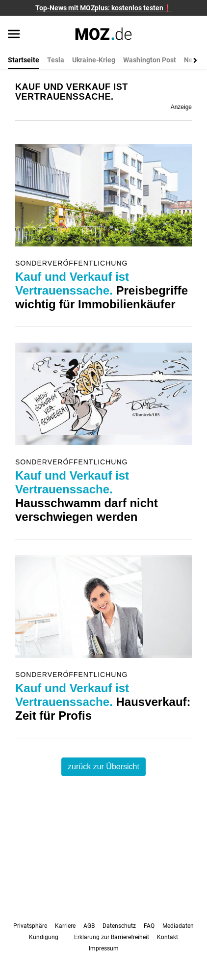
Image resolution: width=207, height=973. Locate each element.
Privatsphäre (30, 925)
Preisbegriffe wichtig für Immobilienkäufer (101, 290)
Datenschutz (119, 925)
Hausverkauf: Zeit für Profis (103, 701)
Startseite (23, 60)
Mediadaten (178, 925)
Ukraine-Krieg (93, 60)
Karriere (65, 925)
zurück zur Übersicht (103, 766)
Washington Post (149, 60)
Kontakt (167, 937)
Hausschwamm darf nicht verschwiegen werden (86, 496)
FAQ (149, 925)
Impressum (104, 948)
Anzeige (181, 107)
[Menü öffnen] (14, 34)
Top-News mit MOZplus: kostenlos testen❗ (103, 8)
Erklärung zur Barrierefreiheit (111, 937)
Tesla (55, 60)
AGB (89, 925)
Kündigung (43, 937)
